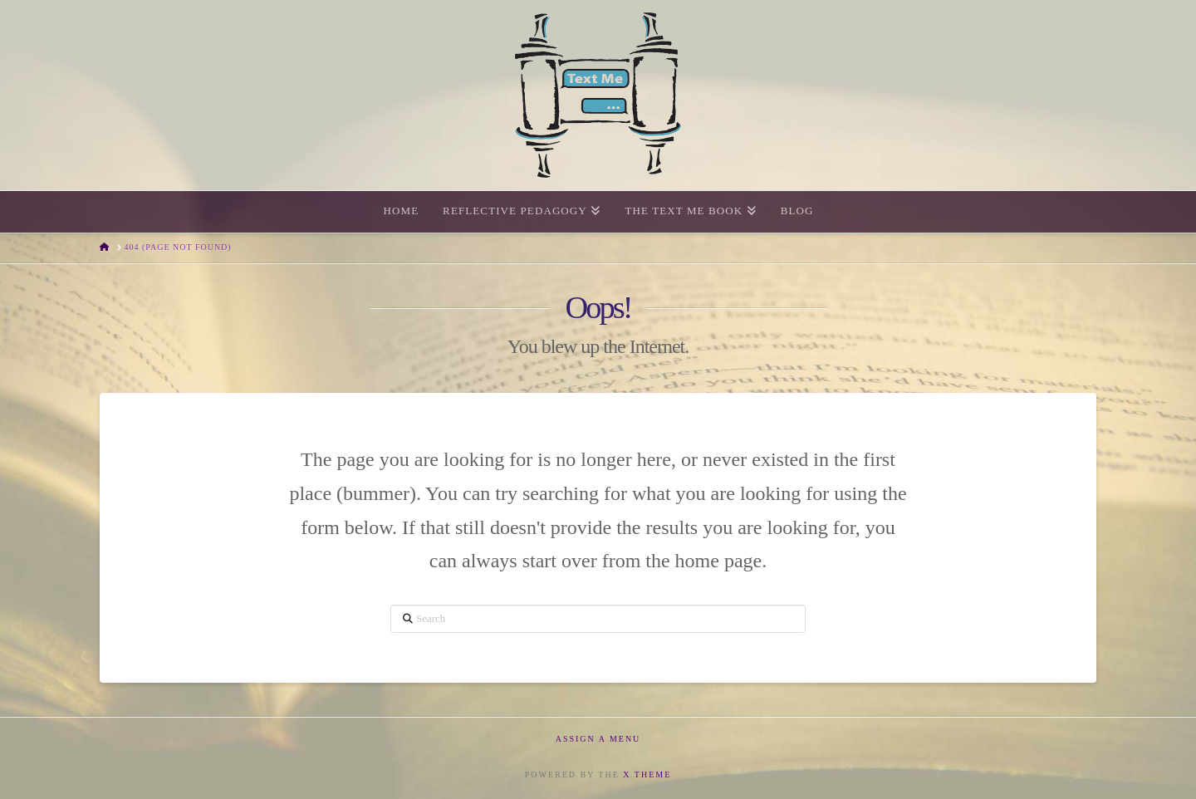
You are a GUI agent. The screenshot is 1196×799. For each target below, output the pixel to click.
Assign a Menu (598, 738)
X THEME (647, 774)
